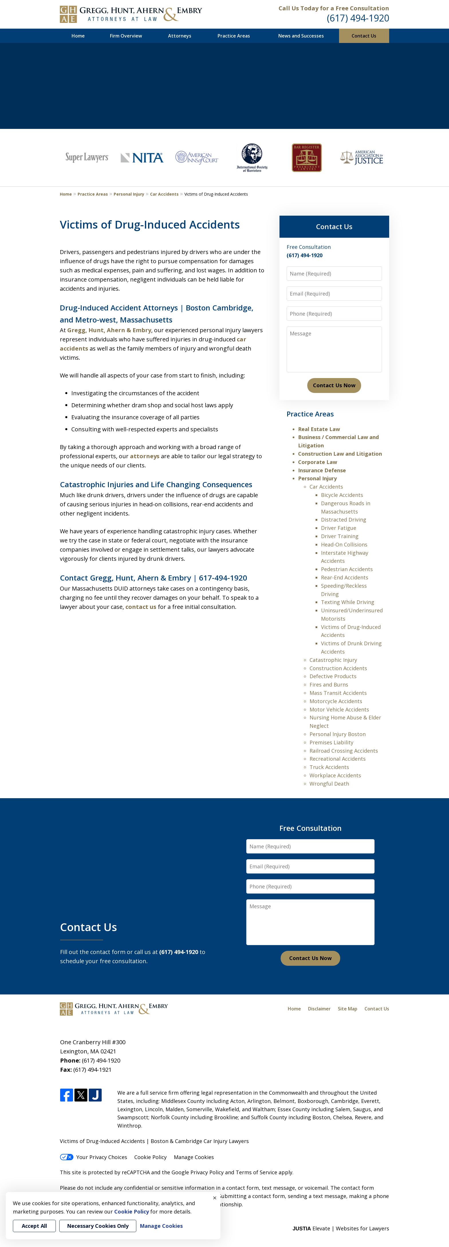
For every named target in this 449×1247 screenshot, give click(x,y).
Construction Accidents (338, 668)
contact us (140, 607)
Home (78, 36)
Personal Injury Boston (338, 734)
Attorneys (179, 36)
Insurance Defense (322, 470)
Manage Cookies (194, 1157)
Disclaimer (319, 1009)
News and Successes (301, 36)
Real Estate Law (319, 429)
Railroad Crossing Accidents (344, 750)
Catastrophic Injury (333, 659)
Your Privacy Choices (93, 1157)
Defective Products (333, 676)
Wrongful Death (329, 783)
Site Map (347, 1009)
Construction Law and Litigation (340, 453)
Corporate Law (317, 462)
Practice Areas (234, 36)
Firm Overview (126, 36)
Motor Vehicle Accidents (339, 709)
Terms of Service (256, 1172)
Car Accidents (164, 194)
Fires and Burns (329, 684)
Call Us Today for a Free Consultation (334, 8)
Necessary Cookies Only (98, 1225)
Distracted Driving (343, 519)
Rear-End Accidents (344, 577)
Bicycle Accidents (342, 494)
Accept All (34, 1225)
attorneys (144, 456)
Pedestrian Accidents (347, 569)
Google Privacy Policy (198, 1172)
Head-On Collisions (344, 544)
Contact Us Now (334, 385)
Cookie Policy (150, 1157)
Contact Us (364, 36)
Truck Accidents (329, 767)
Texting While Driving (347, 602)
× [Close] (215, 1197)
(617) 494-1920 (358, 18)
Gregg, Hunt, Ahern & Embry (109, 330)
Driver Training (340, 536)
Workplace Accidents (335, 775)
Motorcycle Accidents (336, 701)
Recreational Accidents (338, 758)
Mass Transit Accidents (338, 692)
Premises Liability (331, 742)
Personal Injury (129, 194)
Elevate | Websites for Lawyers (341, 1228)
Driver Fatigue (338, 527)
